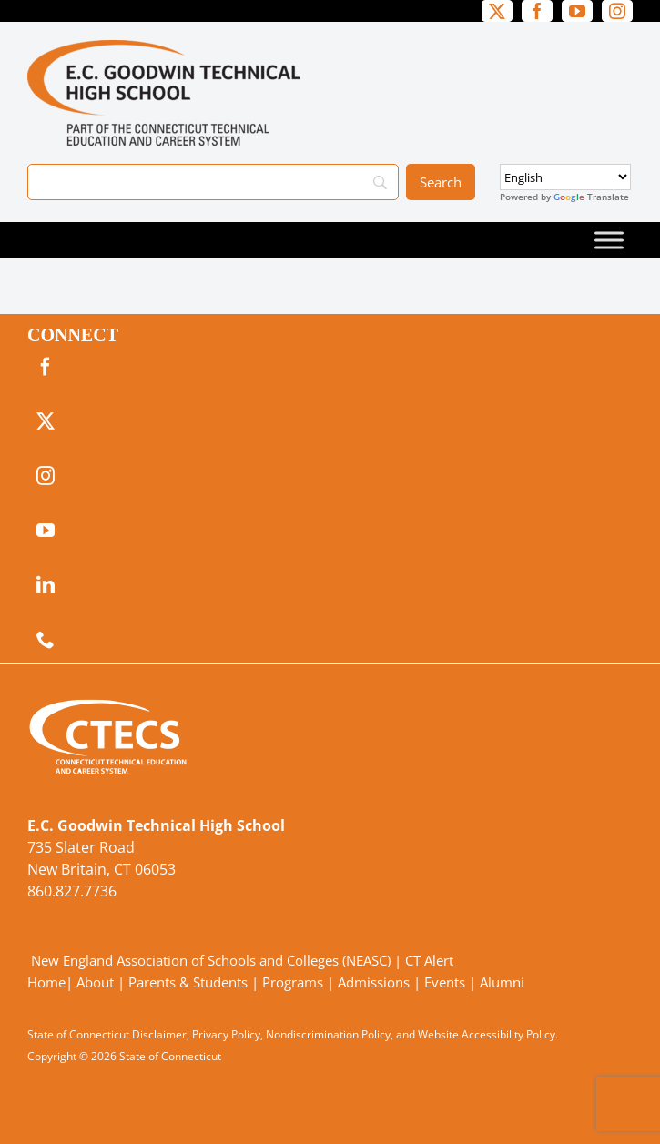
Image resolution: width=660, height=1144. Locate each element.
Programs (292, 982)
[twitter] (497, 11)
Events (444, 982)
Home (46, 982)
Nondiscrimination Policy (328, 1034)
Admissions (374, 982)
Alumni (502, 982)
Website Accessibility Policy (486, 1034)
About (95, 982)
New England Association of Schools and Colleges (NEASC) (211, 960)
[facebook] (537, 11)
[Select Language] (565, 177)
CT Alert (429, 960)
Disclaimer (159, 1034)
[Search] (213, 182)
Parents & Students (188, 982)
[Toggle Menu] (609, 239)
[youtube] (577, 11)
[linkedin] (45, 585)
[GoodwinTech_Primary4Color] (163, 47)
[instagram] (617, 11)
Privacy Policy (226, 1034)
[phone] (45, 640)
